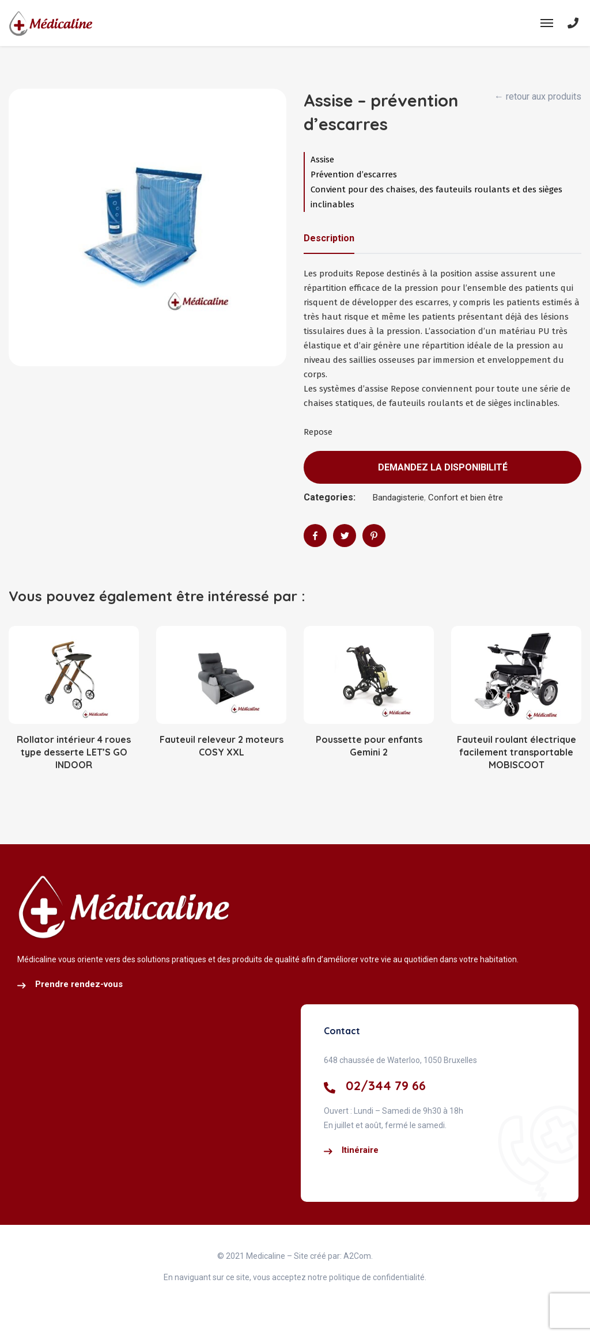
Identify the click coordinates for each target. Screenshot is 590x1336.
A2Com (357, 1256)
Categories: (329, 497)
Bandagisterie (398, 497)
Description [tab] (329, 238)
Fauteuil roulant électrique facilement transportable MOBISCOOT (516, 752)
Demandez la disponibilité (443, 467)
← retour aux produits (537, 96)
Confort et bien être (465, 497)
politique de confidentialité (376, 1277)
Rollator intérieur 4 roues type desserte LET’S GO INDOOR (74, 752)
